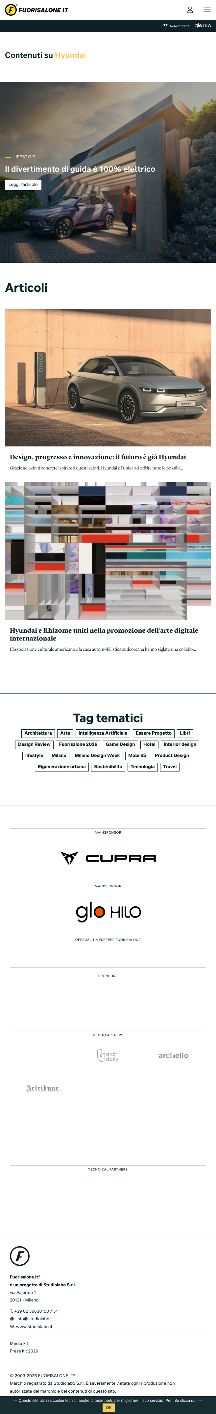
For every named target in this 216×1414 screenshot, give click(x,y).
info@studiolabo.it (34, 1319)
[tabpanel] (108, 172)
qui (193, 1400)
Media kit (19, 1344)
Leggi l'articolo (23, 185)
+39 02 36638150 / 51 (36, 1311)
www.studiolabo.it (34, 1327)
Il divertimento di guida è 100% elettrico (80, 170)
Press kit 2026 (24, 1351)
